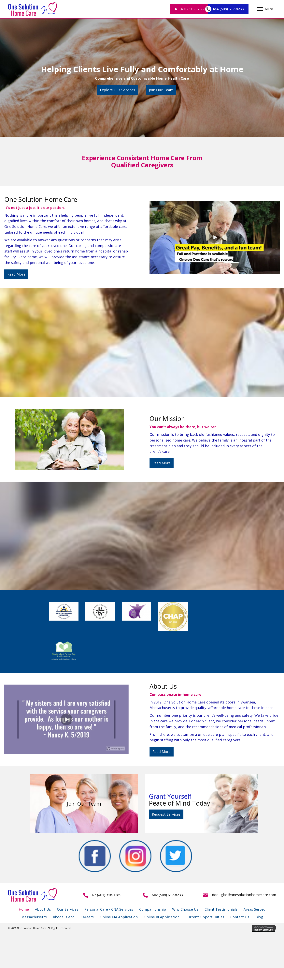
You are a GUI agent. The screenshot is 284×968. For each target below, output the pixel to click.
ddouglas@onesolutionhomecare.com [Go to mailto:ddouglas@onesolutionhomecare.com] (244, 894)
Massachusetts (34, 917)
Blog (259, 917)
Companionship (152, 909)
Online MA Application (119, 917)
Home (24, 909)
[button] (117, 90)
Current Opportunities (205, 917)
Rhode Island (64, 917)
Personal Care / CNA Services (108, 909)
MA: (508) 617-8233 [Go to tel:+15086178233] (167, 895)
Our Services (67, 909)
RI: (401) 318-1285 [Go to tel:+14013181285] (106, 895)
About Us (43, 909)
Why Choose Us (185, 909)
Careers (87, 917)
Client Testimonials (221, 909)
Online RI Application (161, 917)
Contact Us (239, 917)
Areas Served (254, 909)
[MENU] (265, 9)
